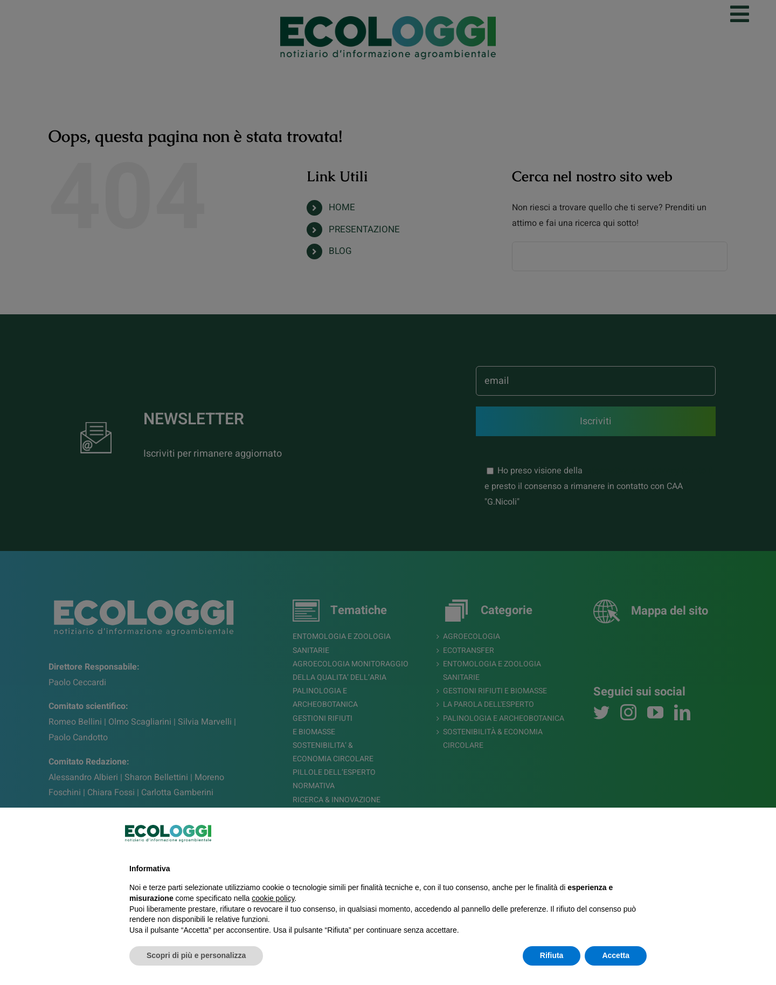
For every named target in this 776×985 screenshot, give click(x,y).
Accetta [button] (615, 955)
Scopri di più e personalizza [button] (196, 955)
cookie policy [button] (273, 898)
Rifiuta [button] (552, 955)
